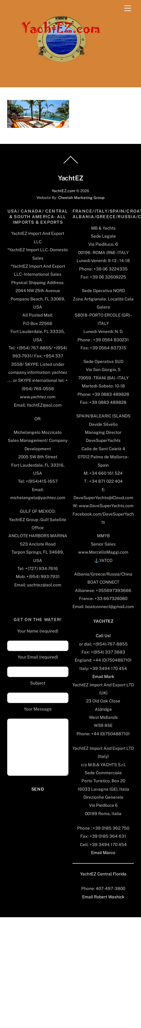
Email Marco (103, 852)
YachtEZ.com (63, 190)
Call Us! (103, 635)
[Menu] (127, 8)
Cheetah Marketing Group (81, 197)
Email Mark (103, 676)
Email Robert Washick (103, 896)
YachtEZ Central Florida (103, 873)
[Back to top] (71, 163)
